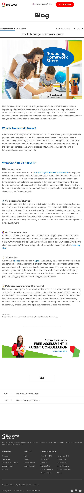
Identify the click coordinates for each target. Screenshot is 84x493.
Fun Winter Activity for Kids (27, 393)
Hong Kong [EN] (46, 456)
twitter (78, 28)
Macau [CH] (61, 459)
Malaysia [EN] (45, 466)
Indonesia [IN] (62, 463)
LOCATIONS (66, 4)
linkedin (82, 28)
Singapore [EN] (45, 473)
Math (25, 456)
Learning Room (29, 466)
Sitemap (5, 469)
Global (59, 473)
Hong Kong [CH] (63, 456)
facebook (74, 28)
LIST (42, 377)
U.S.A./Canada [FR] (63, 469)
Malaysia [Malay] (63, 466)
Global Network (8, 466)
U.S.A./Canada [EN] (41, 4)
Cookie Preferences (33, 490)
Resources (6, 459)
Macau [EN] (44, 459)
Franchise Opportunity (10, 463)
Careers (5, 456)
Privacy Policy (6, 490)
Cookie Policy (18, 490)
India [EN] (43, 463)
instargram (76, 490)
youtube (80, 490)
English (26, 459)
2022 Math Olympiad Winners (28, 400)
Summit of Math (29, 463)
